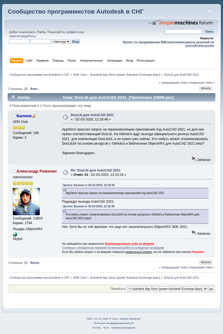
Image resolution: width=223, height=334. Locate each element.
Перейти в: (118, 288)
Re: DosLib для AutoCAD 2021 (95, 170)
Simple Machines (130, 318)
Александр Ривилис (37, 171)
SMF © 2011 (110, 318)
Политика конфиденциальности (114, 323)
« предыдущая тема (173, 82)
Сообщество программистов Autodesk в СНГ (76, 11)
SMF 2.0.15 (94, 318)
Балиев (24, 115)
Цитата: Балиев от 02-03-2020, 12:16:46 (89, 185)
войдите (72, 32)
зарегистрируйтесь (22, 36)
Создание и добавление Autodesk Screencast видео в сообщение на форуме (113, 247)
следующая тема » (201, 82)
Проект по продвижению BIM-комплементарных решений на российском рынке (168, 43)
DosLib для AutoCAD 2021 (92, 115)
